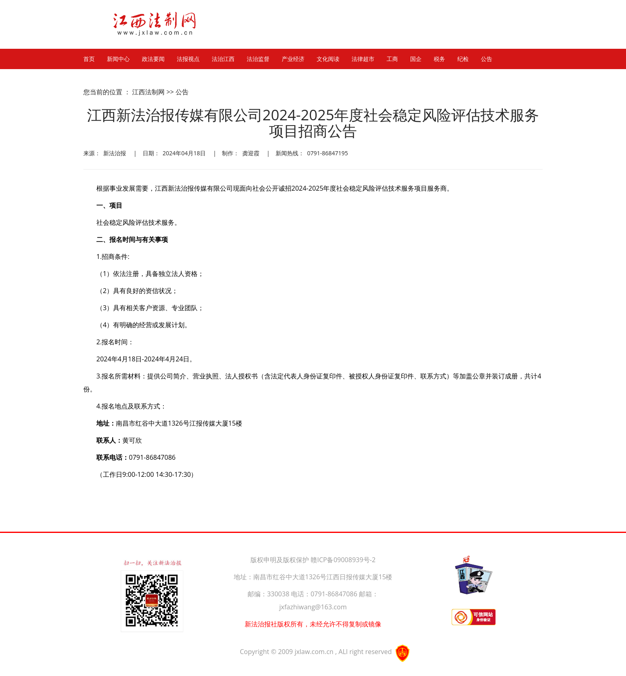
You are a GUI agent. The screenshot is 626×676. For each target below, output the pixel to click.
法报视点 (188, 59)
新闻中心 (118, 59)
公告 (486, 59)
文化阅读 (328, 59)
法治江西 (223, 59)
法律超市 (363, 59)
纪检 (463, 59)
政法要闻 (153, 59)
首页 (89, 59)
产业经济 (293, 59)
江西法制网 (148, 91)
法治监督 (258, 59)
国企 (416, 59)
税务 (439, 59)
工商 (392, 59)
